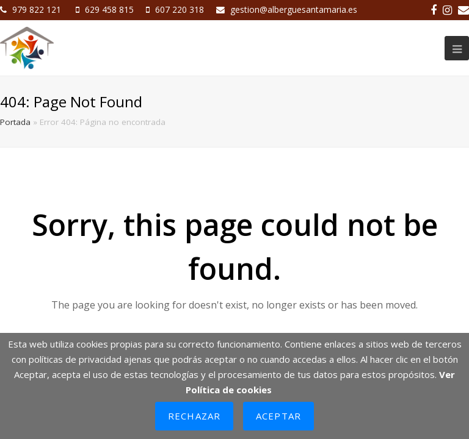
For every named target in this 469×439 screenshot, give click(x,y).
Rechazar (194, 416)
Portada (15, 121)
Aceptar (278, 416)
